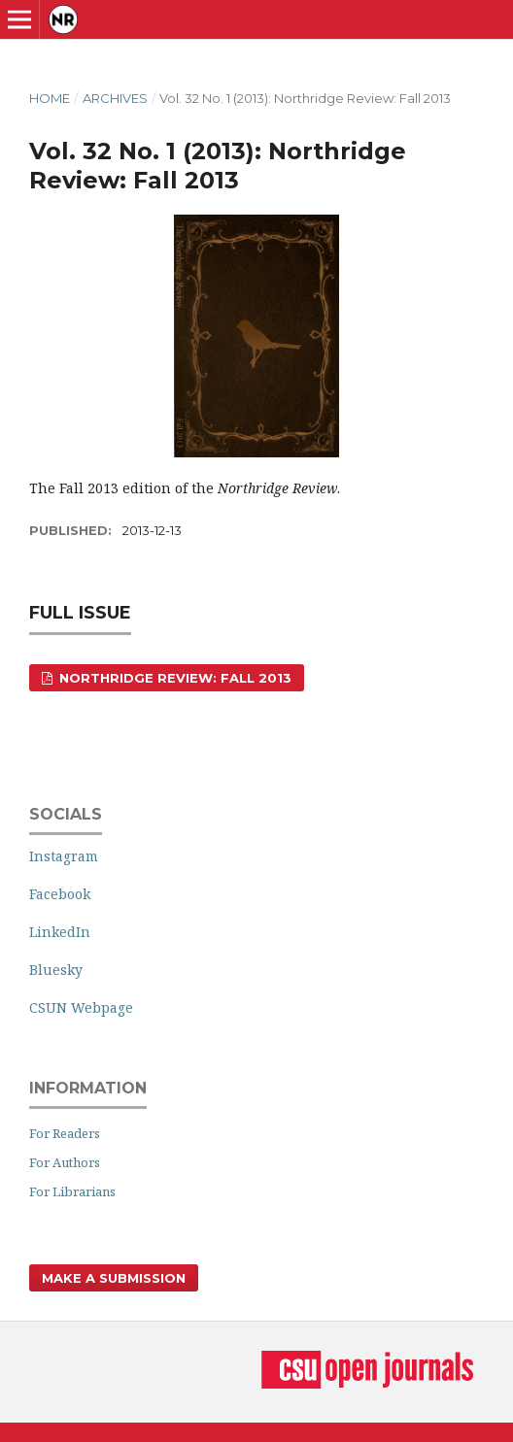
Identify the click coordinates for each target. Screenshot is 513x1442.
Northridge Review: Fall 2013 (173, 678)
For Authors (64, 1162)
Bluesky (56, 969)
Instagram (63, 856)
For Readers (64, 1133)
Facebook (59, 894)
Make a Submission (114, 1278)
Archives (115, 98)
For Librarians (72, 1191)
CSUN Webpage (81, 1007)
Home (49, 98)
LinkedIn (59, 931)
